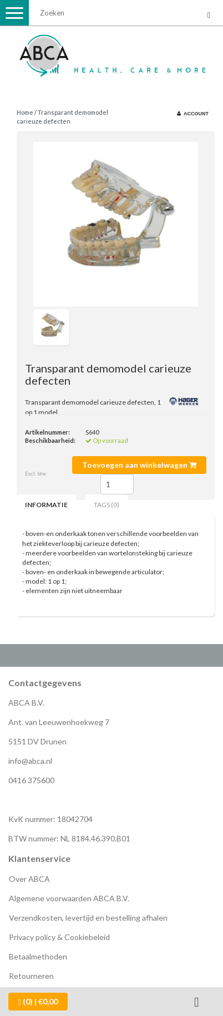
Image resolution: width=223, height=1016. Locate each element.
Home (25, 112)
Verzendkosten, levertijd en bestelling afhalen (88, 917)
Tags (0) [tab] (106, 505)
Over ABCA (29, 879)
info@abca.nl (30, 760)
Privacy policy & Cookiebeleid (59, 937)
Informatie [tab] (46, 505)
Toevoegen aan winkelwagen (139, 464)
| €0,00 (38, 1002)
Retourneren (31, 976)
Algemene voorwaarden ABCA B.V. (69, 898)
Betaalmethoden (38, 956)
